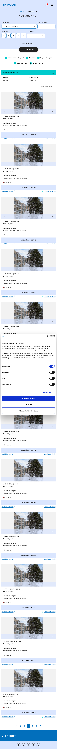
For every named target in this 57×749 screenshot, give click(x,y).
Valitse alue (5, 22)
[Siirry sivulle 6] (36, 726)
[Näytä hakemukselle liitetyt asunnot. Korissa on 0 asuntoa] (46, 4)
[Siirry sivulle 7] (40, 726)
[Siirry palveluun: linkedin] (38, 745)
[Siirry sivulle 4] (28, 726)
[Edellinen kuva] (4, 111)
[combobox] (18, 26)
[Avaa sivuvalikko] (52, 4)
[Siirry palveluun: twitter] (23, 745)
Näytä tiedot (47, 392)
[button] (28, 103)
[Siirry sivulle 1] (16, 726)
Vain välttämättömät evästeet (28, 411)
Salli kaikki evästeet (28, 398)
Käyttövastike (42, 22)
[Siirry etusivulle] (9, 4)
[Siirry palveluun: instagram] (33, 745)
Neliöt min (30, 32)
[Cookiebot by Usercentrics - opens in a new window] (46, 336)
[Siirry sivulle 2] (20, 726)
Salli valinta (29, 404)
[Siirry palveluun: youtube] (28, 745)
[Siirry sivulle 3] (24, 726)
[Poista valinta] (14, 58)
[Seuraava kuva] (53, 111)
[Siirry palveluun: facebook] (18, 745)
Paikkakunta (5, 77)
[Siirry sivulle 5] (32, 726)
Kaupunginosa (34, 77)
